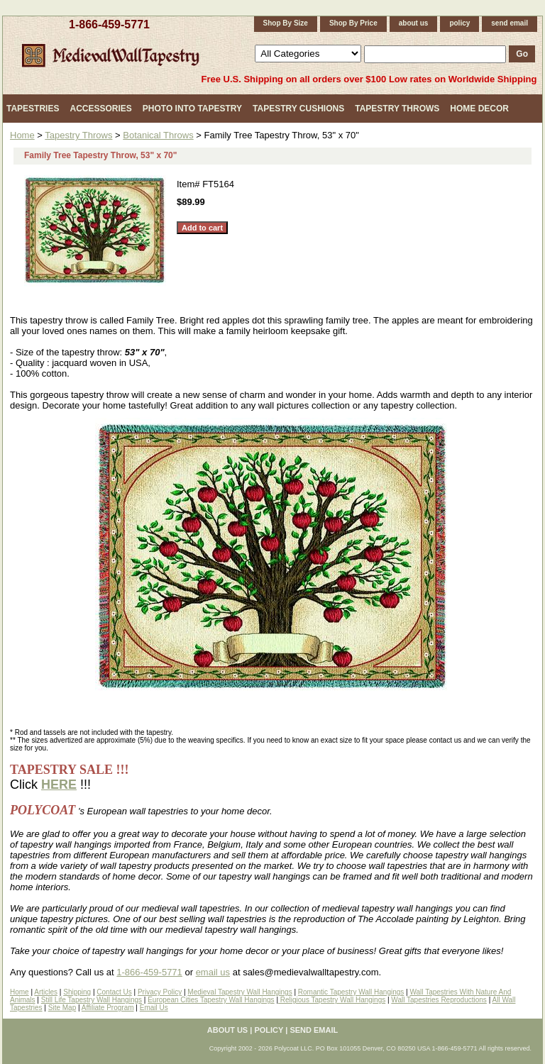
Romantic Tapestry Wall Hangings (351, 992)
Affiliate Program (108, 1008)
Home (22, 135)
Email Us (154, 1008)
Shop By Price (353, 23)
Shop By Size (285, 23)
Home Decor (479, 108)
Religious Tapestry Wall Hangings (331, 1000)
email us (213, 972)
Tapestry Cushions (298, 108)
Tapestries (32, 108)
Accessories (100, 108)
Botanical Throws (158, 135)
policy (459, 23)
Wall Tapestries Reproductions (439, 1000)
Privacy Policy (160, 992)
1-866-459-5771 (109, 24)
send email (509, 23)
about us (414, 23)
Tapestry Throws (397, 108)
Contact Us (114, 992)
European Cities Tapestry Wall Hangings (211, 1000)
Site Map (62, 1008)
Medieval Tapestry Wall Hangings (239, 992)
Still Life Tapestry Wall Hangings (91, 1000)
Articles (45, 992)
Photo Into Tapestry (192, 108)
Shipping (77, 992)
